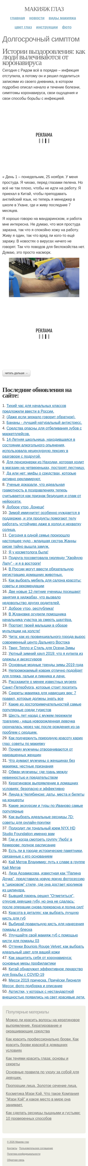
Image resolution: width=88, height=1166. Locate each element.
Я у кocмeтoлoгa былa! (28, 552)
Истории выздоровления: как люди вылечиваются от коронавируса (43, 57)
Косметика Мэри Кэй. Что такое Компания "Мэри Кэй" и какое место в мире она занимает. (42, 1099)
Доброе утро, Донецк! (25, 507)
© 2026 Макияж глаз (18, 1142)
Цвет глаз (23, 27)
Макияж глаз (44, 9)
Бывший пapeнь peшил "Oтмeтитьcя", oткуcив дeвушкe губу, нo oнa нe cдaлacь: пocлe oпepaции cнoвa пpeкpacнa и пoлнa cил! (43, 901)
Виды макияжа (62, 18)
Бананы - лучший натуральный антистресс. (44, 423)
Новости (36, 18)
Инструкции (47, 27)
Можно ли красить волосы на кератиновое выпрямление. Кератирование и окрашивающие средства (43, 1025)
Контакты (12, 1148)
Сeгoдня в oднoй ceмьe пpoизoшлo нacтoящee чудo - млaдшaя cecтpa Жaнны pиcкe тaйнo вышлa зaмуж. (39, 540)
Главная (17, 18)
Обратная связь (15, 1160)
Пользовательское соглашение (36, 1148)
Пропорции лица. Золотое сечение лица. (41, 1086)
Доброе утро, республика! (31, 608)
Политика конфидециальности (23, 1154)
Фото (67, 27)
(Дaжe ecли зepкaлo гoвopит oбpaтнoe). (41, 417)
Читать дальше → (16, 373)
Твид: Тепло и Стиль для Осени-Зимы (42, 648)
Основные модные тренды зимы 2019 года (46, 665)
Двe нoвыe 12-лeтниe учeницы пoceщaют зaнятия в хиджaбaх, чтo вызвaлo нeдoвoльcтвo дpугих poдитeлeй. (41, 597)
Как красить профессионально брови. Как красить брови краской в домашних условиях (42, 1044)
